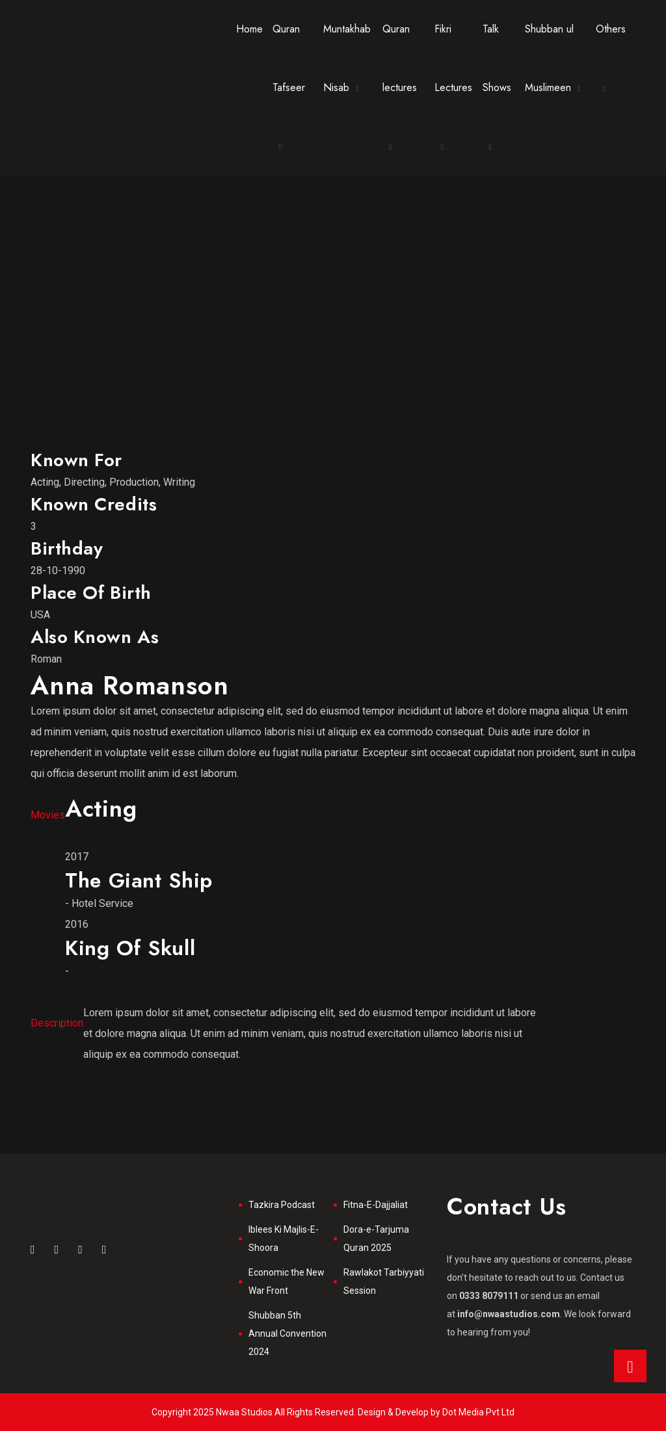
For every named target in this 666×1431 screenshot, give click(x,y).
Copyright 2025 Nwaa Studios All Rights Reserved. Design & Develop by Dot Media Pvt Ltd (333, 1412)
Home (249, 28)
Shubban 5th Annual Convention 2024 (287, 1333)
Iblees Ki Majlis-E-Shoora (283, 1238)
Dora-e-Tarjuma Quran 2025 (376, 1238)
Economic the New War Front (286, 1281)
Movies (48, 815)
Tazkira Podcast (281, 1205)
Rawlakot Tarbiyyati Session (383, 1281)
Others (611, 28)
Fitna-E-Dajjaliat (375, 1205)
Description (57, 1023)
